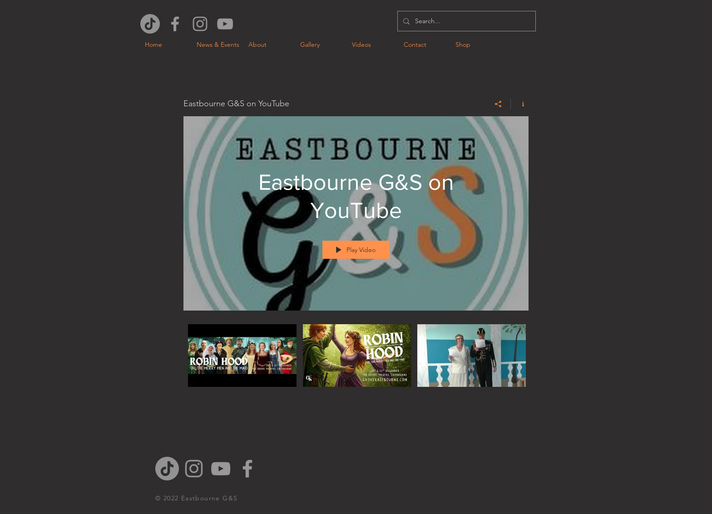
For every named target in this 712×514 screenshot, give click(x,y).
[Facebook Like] (561, 11)
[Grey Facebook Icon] (175, 24)
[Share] (498, 104)
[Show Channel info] (520, 104)
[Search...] (465, 21)
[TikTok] (150, 24)
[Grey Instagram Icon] (200, 24)
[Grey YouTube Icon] (225, 24)
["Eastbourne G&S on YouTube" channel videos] (356, 361)
